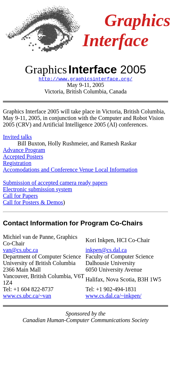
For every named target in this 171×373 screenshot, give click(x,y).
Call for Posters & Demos (33, 203)
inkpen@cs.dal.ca (106, 251)
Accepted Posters (23, 158)
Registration (17, 164)
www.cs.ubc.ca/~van (27, 297)
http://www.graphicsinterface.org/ (85, 79)
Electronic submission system (37, 190)
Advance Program (24, 151)
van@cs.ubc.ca (20, 251)
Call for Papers (20, 197)
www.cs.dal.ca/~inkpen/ (114, 297)
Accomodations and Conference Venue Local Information (70, 171)
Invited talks (17, 138)
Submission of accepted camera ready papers (55, 184)
